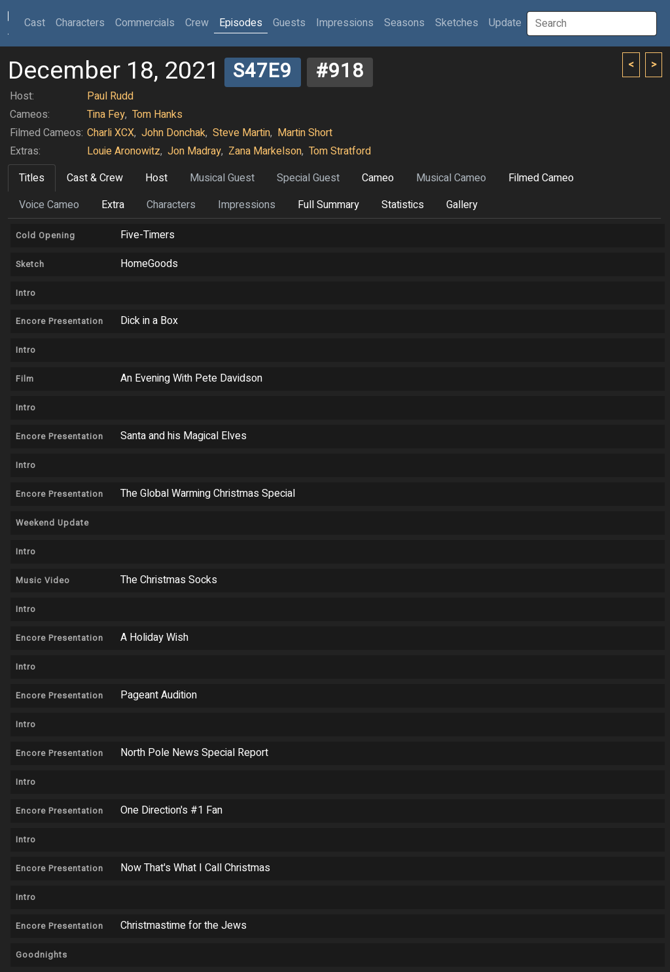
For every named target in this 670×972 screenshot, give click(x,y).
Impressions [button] (345, 23)
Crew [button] (197, 23)
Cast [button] (37, 22)
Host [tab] (156, 178)
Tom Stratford (340, 151)
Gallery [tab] (462, 205)
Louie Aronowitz (123, 151)
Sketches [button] (456, 23)
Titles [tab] (31, 178)
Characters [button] (80, 23)
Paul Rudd (110, 96)
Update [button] (505, 23)
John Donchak (173, 133)
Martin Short (304, 133)
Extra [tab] (112, 205)
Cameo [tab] (378, 178)
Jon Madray (194, 151)
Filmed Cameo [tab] (541, 178)
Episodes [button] (240, 23)
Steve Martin (241, 133)
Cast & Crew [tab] (95, 178)
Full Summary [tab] (328, 205)
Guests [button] (289, 23)
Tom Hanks (157, 114)
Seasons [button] (404, 23)
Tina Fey (106, 114)
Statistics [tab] (402, 205)
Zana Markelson (265, 151)
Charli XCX (110, 133)
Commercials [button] (145, 23)
